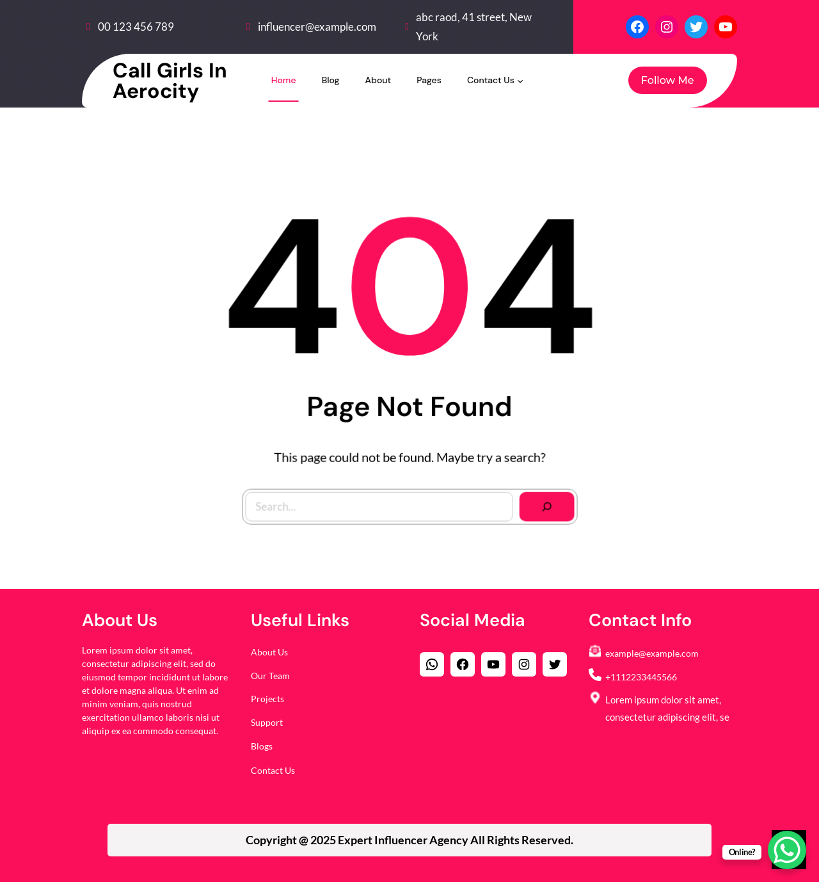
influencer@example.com (317, 26)
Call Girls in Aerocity (170, 80)
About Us (269, 651)
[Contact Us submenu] (520, 80)
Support (267, 722)
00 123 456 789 (136, 26)
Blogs (262, 746)
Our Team (270, 675)
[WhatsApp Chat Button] (787, 850)
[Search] (543, 502)
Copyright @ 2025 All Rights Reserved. (409, 840)
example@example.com (652, 653)
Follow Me (667, 80)
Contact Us (273, 770)
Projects (267, 698)
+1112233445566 (641, 676)
